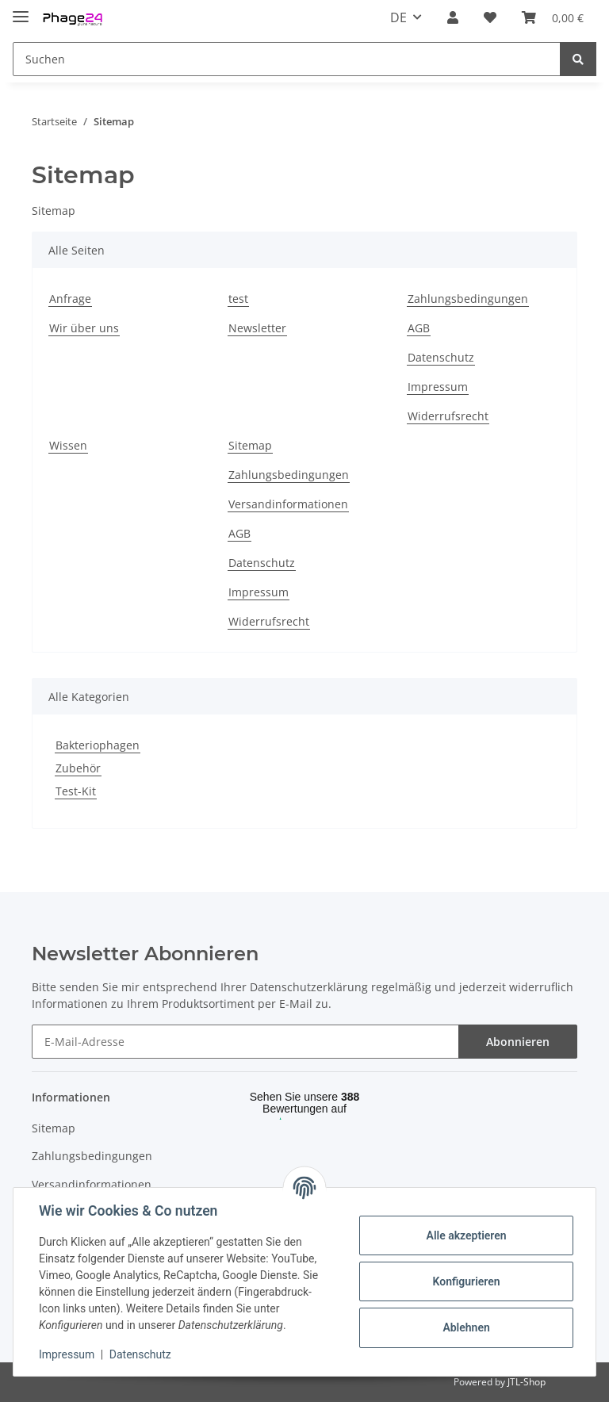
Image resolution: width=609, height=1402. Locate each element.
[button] (453, 17)
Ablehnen (465, 1327)
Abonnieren (518, 1041)
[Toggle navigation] (21, 10)
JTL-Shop (527, 1382)
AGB (419, 327)
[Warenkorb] (552, 17)
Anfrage (70, 298)
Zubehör (78, 768)
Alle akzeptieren (466, 1235)
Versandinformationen (288, 503)
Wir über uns (84, 327)
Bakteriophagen (98, 745)
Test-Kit (76, 791)
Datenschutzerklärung (309, 986)
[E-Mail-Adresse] (245, 1042)
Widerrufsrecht (448, 415)
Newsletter (257, 327)
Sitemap (250, 445)
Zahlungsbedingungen (468, 298)
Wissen (68, 445)
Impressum (438, 386)
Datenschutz (441, 357)
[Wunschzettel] (490, 17)
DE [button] (398, 17)
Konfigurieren (466, 1281)
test (238, 298)
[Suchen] (287, 59)
